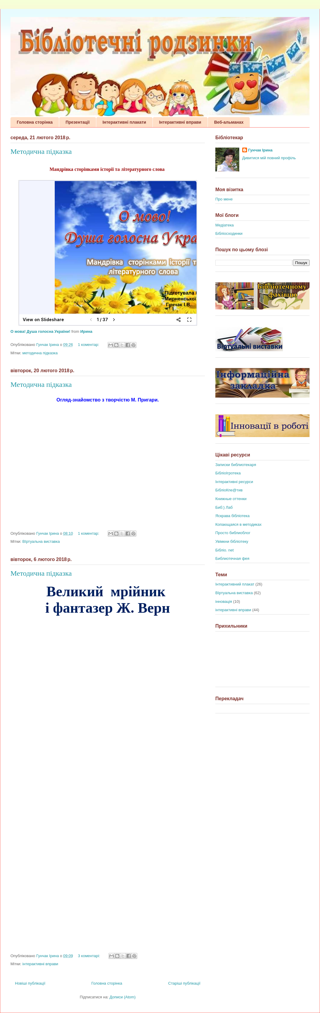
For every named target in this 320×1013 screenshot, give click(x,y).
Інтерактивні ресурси (234, 481)
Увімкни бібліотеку (231, 541)
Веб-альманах (228, 122)
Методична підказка (41, 151)
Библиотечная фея (232, 558)
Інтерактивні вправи (180, 122)
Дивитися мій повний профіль (269, 158)
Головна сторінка (35, 122)
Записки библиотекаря (235, 464)
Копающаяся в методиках (238, 524)
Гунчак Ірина (260, 150)
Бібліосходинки (229, 233)
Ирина (86, 331)
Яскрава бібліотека (232, 516)
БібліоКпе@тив (229, 490)
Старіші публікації (184, 983)
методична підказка (40, 353)
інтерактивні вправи (40, 964)
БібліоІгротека (228, 473)
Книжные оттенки (230, 498)
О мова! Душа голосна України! (40, 331)
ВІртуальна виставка (41, 541)
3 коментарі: (89, 956)
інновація (223, 601)
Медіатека (224, 225)
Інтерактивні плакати (124, 122)
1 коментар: (89, 344)
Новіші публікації (30, 983)
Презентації (77, 122)
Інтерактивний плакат (234, 584)
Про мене (224, 199)
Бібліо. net (224, 550)
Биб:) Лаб (224, 507)
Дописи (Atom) (122, 997)
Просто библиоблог (232, 533)
